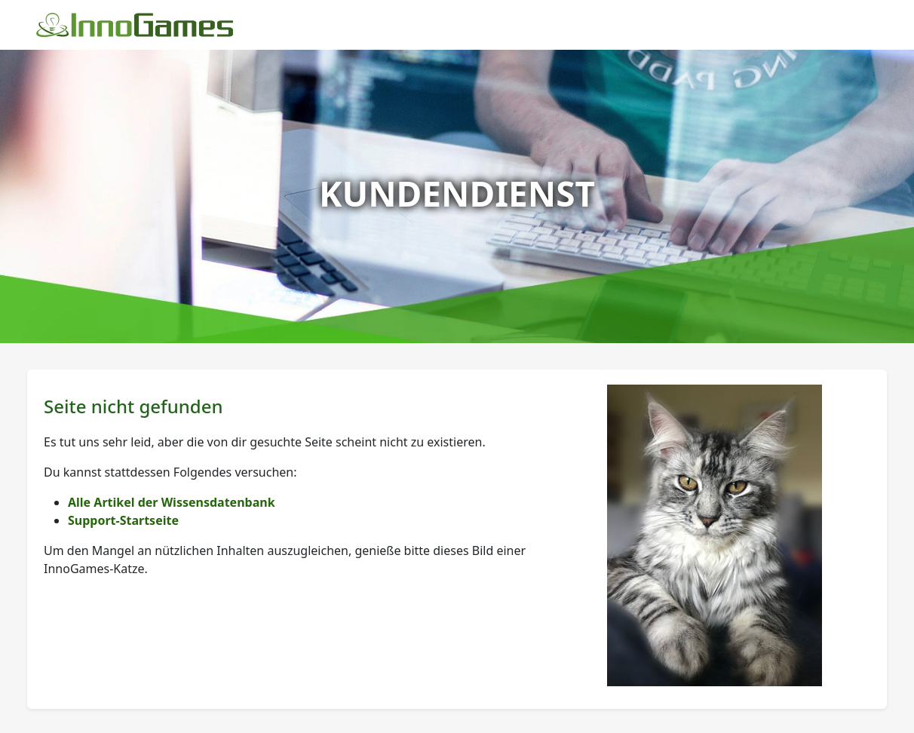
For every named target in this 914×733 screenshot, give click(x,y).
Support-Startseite (123, 520)
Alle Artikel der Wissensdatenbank (171, 502)
